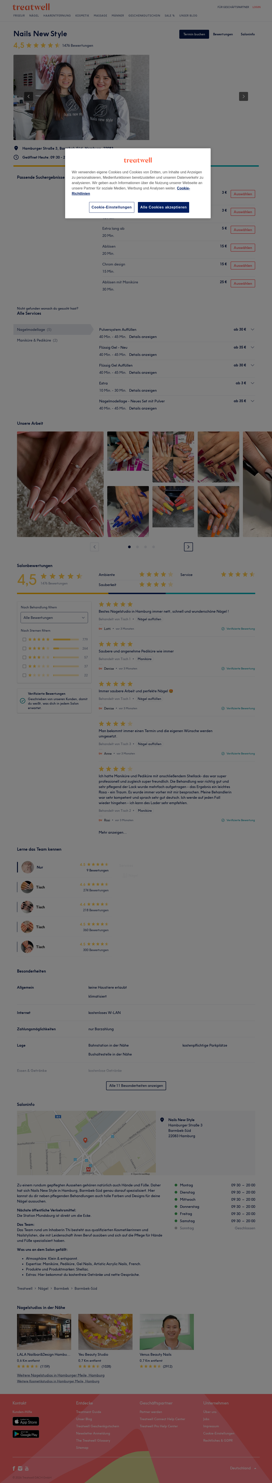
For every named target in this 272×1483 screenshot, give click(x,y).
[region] (138, 183)
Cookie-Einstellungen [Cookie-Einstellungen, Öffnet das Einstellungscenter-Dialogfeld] (112, 207)
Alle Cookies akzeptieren (163, 207)
